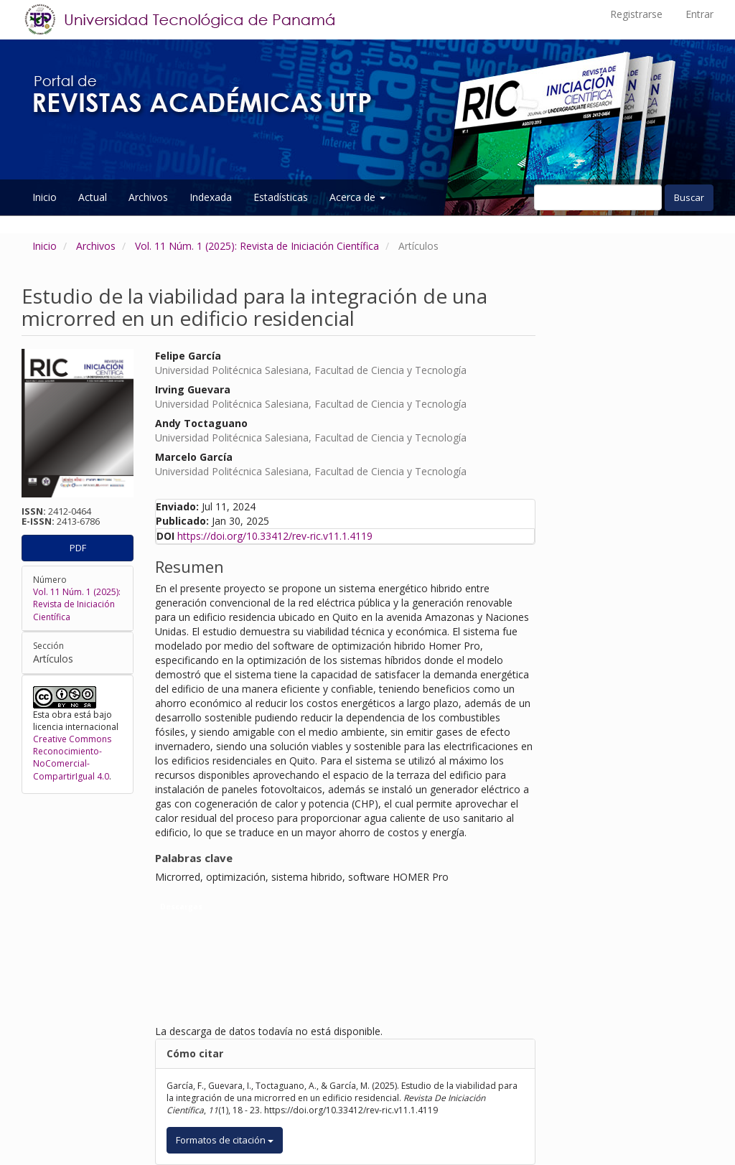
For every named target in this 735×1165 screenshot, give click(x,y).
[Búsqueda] (598, 197)
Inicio (44, 197)
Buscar (689, 197)
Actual (92, 197)
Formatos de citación (224, 1139)
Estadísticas (280, 197)
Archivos (148, 197)
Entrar (699, 14)
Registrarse (636, 14)
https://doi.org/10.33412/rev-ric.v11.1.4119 (275, 536)
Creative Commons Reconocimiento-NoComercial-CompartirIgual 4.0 (72, 757)
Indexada (210, 197)
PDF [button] (78, 547)
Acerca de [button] (357, 197)
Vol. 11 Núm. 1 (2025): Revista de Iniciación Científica (257, 246)
